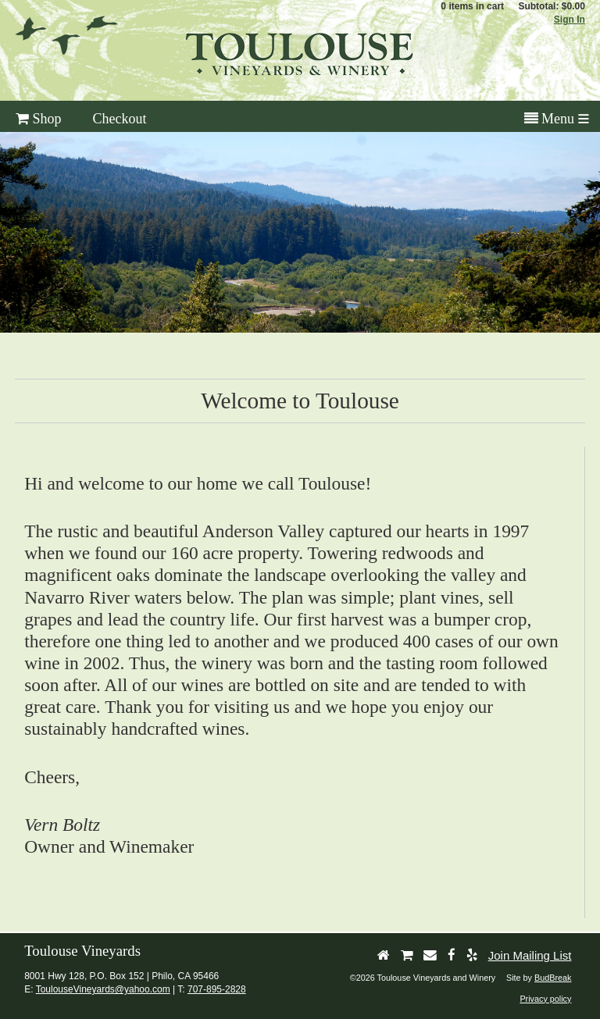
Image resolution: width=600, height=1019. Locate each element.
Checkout (120, 118)
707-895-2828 (217, 989)
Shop (39, 118)
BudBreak (552, 977)
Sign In (569, 19)
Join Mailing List (530, 955)
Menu (549, 118)
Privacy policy (545, 998)
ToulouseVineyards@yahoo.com (103, 989)
